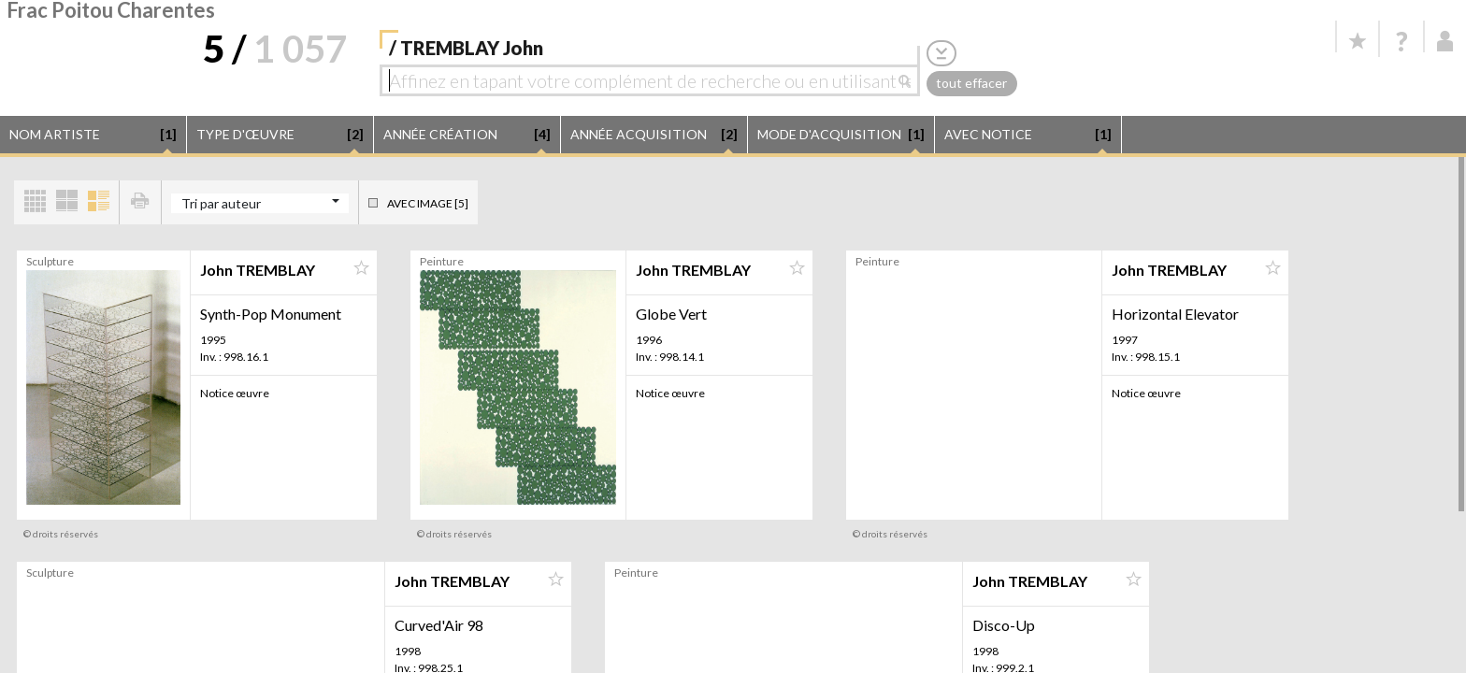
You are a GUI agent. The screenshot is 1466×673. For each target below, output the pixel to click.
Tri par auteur (221, 203)
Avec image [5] (427, 203)
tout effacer (971, 83)
